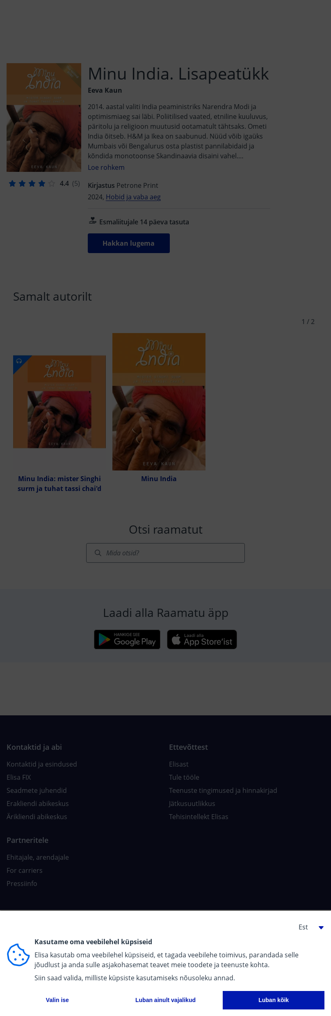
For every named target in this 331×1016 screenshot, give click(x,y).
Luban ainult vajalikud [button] (165, 1000)
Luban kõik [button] (273, 1000)
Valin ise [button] (57, 1000)
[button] (308, 927)
